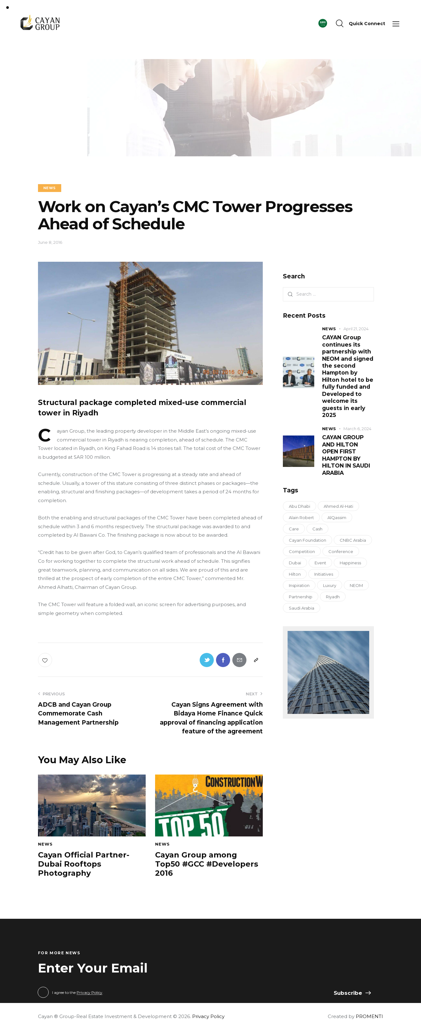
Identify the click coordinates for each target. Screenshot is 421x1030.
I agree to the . (77, 992)
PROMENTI (369, 1016)
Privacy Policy (89, 993)
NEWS (49, 188)
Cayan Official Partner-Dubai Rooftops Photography (83, 864)
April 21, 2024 (356, 328)
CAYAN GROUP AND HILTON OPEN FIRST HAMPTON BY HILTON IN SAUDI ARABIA (346, 455)
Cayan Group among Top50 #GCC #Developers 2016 (206, 864)
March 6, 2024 (357, 428)
